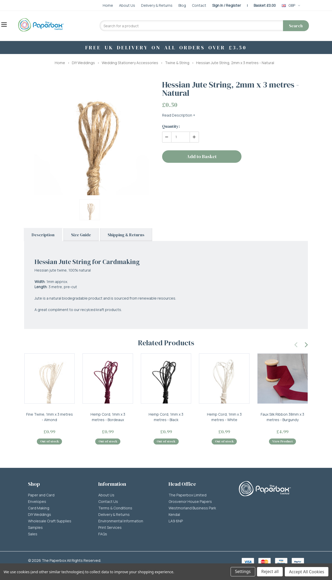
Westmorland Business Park (192, 508)
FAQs (102, 534)
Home (60, 62)
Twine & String (177, 62)
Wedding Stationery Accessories (130, 62)
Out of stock (49, 442)
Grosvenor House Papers (190, 502)
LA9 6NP (176, 521)
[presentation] (296, 344)
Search (296, 26)
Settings (243, 572)
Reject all (270, 572)
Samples (35, 527)
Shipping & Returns (126, 235)
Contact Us (108, 502)
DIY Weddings (83, 62)
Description (43, 235)
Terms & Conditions (115, 508)
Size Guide (81, 235)
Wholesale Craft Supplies (49, 521)
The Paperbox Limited (187, 495)
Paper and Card (41, 495)
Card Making (38, 508)
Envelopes (37, 502)
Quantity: (171, 126)
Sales (32, 534)
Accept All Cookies (306, 572)
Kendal (174, 514)
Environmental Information (120, 521)
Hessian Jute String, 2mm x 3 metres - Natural (235, 62)
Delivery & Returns (114, 514)
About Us (106, 495)
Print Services (110, 527)
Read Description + (178, 115)
